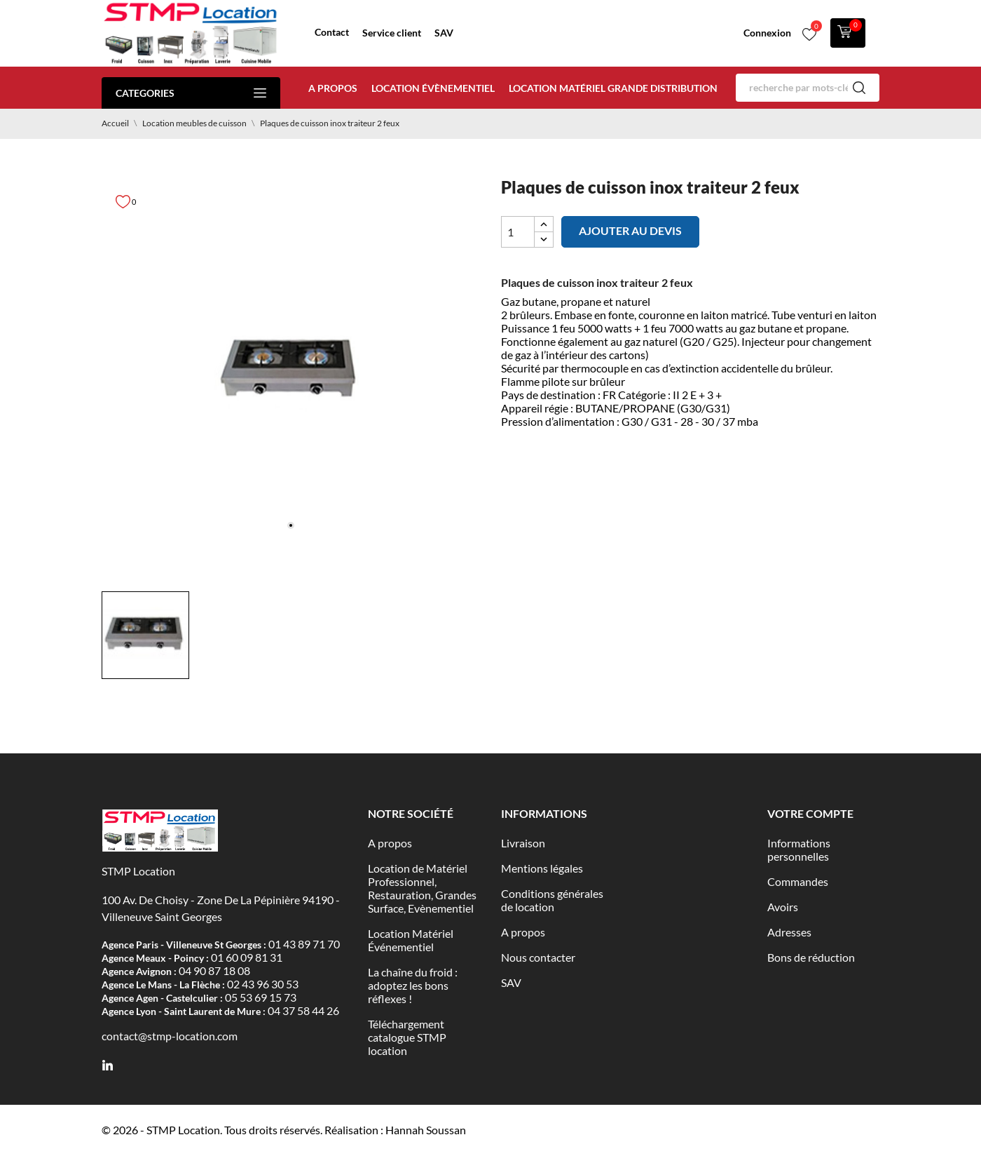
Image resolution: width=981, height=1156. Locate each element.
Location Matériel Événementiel (410, 940)
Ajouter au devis (630, 230)
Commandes (797, 881)
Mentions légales (542, 868)
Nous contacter (538, 957)
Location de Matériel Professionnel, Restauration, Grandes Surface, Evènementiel (422, 888)
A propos (332, 88)
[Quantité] (518, 232)
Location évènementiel (433, 88)
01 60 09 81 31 (246, 957)
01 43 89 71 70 (304, 943)
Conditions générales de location (552, 900)
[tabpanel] (291, 370)
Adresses (789, 932)
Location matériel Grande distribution (613, 88)
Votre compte (810, 813)
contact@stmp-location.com (170, 1035)
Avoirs (782, 906)
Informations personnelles (798, 849)
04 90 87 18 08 (214, 970)
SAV (443, 33)
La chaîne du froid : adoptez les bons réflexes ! (413, 985)
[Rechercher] (807, 88)
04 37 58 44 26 (303, 1010)
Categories (191, 93)
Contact (332, 32)
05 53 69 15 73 (260, 997)
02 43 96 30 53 (263, 983)
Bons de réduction (811, 957)
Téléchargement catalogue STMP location (407, 1037)
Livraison (523, 842)
